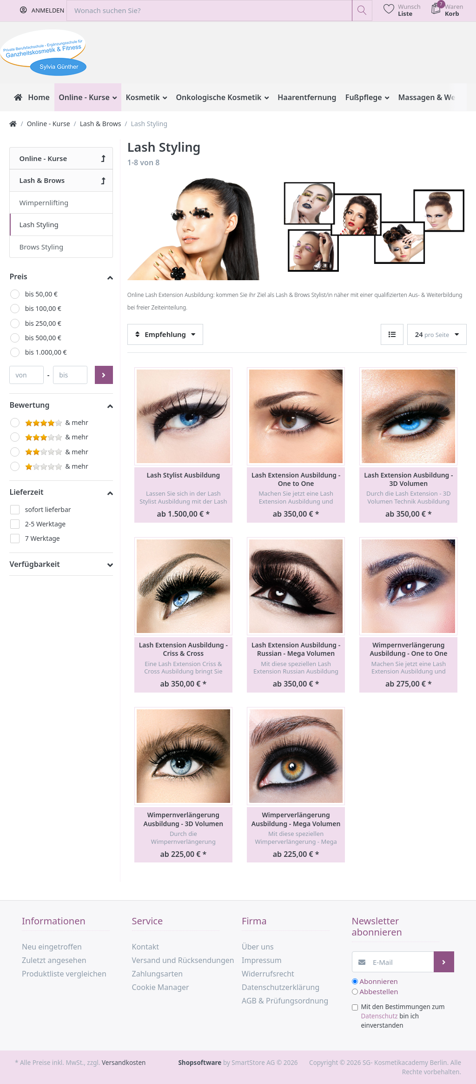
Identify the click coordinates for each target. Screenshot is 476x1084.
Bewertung (29, 405)
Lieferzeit (26, 492)
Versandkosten (123, 1062)
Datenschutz (379, 1016)
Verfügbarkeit (34, 564)
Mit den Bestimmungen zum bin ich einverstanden (403, 1016)
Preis (18, 276)
